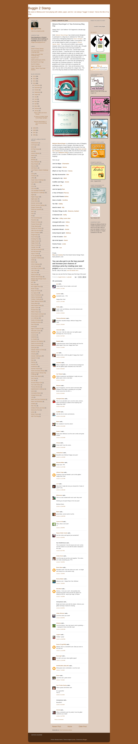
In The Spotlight (35, 255)
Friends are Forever (36, 228)
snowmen (33, 335)
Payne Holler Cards (61, 533)
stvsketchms (34, 366)
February (37, 108)
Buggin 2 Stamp (39, 8)
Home (70, 726)
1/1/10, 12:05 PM (60, 516)
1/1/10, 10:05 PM (60, 629)
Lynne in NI (59, 521)
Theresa (66, 192)
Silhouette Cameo (36, 330)
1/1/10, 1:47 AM (60, 288)
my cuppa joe (34, 292)
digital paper (34, 199)
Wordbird (59, 588)
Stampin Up (34, 351)
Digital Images (35, 196)
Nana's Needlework (36, 295)
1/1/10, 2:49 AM (60, 313)
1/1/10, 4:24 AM (60, 357)
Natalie (58, 341)
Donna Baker (60, 579)
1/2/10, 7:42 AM (60, 680)
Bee (68, 174)
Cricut (32, 186)
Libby (61, 218)
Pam (63, 189)
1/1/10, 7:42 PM (60, 596)
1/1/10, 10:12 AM (60, 416)
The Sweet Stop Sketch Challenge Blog (37, 51)
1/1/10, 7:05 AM (60, 380)
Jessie (67, 182)
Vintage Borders (35, 395)
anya (32, 151)
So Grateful (34, 339)
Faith (32, 213)
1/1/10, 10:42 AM (60, 447)
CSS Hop (33, 188)
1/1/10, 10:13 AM (60, 426)
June (35, 99)
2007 (34, 132)
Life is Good (34, 270)
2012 (34, 78)
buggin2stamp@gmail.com (38, 42)
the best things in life (36, 382)
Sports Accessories (36, 343)
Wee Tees (33, 405)
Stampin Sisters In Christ (37, 349)
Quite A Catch (34, 307)
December (37, 85)
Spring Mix (34, 347)
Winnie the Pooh (35, 410)
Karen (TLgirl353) (61, 644)
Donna (65, 167)
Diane (58, 675)
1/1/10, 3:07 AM (60, 336)
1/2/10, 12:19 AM (60, 650)
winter (32, 412)
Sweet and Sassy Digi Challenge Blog (37, 55)
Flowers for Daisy (35, 222)
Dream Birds (34, 201)
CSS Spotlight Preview (37, 190)
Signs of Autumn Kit (36, 328)
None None (59, 567)
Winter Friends (35, 414)
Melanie (58, 385)
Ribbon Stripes (35, 311)
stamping (33, 353)
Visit (94, 32)
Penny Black (34, 303)
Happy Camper (35, 241)
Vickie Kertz (59, 556)
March (36, 106)
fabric (32, 211)
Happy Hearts (34, 243)
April (35, 103)
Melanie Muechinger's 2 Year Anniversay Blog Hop (40, 123)
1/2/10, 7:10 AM (60, 670)
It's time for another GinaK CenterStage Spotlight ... (41, 118)
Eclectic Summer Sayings (38, 205)
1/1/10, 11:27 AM (60, 467)
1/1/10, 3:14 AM (60, 347)
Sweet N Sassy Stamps (37, 48)
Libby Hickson (60, 613)
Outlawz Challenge (36, 299)
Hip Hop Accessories (36, 249)
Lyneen (58, 293)
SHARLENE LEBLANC (62, 665)
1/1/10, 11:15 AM (60, 457)
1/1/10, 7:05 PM (60, 583)
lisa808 (58, 411)
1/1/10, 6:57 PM (60, 550)
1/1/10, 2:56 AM (60, 324)
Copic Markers (35, 182)
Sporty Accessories (36, 345)
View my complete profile (37, 31)
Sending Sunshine (36, 322)
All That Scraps (35, 149)
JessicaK (59, 329)
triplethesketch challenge (37, 389)
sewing (33, 326)
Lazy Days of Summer (37, 268)
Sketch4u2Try (34, 332)
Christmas (34, 175)
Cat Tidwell (59, 374)
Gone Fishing (34, 236)
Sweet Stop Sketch (36, 376)
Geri (65, 236)
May (35, 101)
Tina (67, 225)
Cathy (65, 214)
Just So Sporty (35, 266)
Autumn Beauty (35, 153)
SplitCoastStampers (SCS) (38, 60)
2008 (34, 130)
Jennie (67, 229)
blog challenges (35, 161)
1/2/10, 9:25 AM (60, 704)
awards (33, 155)
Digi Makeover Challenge (37, 192)
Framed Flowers (35, 224)
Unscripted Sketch (36, 393)
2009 (34, 128)
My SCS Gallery (35, 64)
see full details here (72, 270)
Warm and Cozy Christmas (38, 399)
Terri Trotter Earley (61, 685)
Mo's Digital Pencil (36, 286)
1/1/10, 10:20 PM (60, 639)
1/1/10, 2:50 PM (60, 527)
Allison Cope (60, 472)
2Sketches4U (34, 142)
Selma (66, 196)
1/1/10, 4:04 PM (60, 537)
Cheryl (58, 442)
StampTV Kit (34, 358)
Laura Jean (67, 218)
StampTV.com (35, 57)
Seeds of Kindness (36, 320)
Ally (63, 207)
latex (74, 739)
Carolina (65, 200)
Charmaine (65, 163)
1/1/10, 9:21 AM (60, 406)
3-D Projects (34, 145)
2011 (34, 81)
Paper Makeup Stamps (37, 301)
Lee (60, 247)
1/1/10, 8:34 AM (60, 393)
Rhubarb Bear (35, 309)
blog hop (33, 166)
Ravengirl (59, 656)
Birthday (33, 159)
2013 (34, 76)
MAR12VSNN (34, 274)
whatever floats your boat (37, 408)
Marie (57, 511)
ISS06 (32, 260)
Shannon (71, 211)
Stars (32, 360)
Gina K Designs (77, 38)
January (36, 110)
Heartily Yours (34, 247)
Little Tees (34, 272)
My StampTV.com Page (37, 62)
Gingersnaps (34, 234)
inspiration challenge (36, 257)
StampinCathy (60, 398)
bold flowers (34, 168)
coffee (32, 177)
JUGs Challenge (35, 264)
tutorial (33, 391)
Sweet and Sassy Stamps (38, 370)
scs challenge (34, 318)
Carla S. (58, 431)
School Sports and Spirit (37, 314)
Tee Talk (33, 380)
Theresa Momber (61, 318)
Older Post (83, 726)
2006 (34, 135)
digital (32, 194)
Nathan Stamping (35, 297)
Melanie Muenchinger (62, 35)
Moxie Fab (34, 288)
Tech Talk (33, 378)
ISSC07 (33, 262)
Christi (58, 710)
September (37, 92)
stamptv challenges (36, 356)
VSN (32, 397)
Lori (57, 483)
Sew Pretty (34, 324)
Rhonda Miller (60, 462)
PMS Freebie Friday (36, 305)
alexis (32, 147)
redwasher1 (59, 452)
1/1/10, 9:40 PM (60, 608)
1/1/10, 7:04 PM (60, 562)
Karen (66, 240)
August (36, 94)
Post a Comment (59, 719)
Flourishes (34, 220)
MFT (32, 282)
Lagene (58, 634)
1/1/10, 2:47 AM (60, 301)
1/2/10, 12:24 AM (60, 660)
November (37, 87)
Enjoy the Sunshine (36, 209)
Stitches (33, 362)
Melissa (68, 233)
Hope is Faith (34, 253)
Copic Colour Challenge (37, 180)
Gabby (61, 203)
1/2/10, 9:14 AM (60, 694)
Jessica (60, 255)
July (35, 96)
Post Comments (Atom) (66, 730)
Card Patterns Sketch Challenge (39, 170)
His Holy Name (35, 251)
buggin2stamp (37, 28)
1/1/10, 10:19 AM (60, 437)
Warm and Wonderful (36, 401)
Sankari (76, 211)
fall (32, 215)
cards (32, 173)
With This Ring (35, 416)
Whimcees (59, 495)
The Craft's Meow (35, 384)
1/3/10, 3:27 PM (60, 716)
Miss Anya (34, 284)
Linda (64, 244)
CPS (32, 184)
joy (57, 284)
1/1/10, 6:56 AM (60, 368)
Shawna (58, 623)
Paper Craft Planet (36, 66)
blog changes (34, 163)
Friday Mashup (35, 226)
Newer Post (56, 726)
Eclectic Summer (35, 203)
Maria (57, 421)
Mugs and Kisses (35, 290)
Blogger (85, 739)
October (36, 90)
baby (32, 157)
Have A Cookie (35, 245)
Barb (65, 178)
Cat (61, 185)
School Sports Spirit (36, 316)
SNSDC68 (34, 337)
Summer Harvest (35, 368)
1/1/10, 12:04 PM (60, 506)
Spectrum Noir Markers (37, 341)
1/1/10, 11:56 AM (60, 490)
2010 (34, 83)
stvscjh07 (33, 364)
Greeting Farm (35, 239)
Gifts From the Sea (36, 230)
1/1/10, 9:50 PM (60, 617)
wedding (33, 403)
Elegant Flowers (35, 207)
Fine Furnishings (35, 217)
